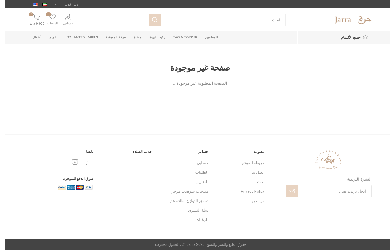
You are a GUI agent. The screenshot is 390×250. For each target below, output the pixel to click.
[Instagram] (70, 162)
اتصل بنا (253, 172)
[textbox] (218, 20)
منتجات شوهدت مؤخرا (184, 191)
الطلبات (196, 172)
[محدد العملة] (61, 4)
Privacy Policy (248, 191)
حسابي (63, 23)
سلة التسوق (193, 210)
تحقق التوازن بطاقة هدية (182, 200)
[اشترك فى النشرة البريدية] (330, 191)
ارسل (287, 191)
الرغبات (196, 219)
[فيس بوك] (81, 162)
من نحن (253, 200)
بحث (150, 20)
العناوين (197, 181)
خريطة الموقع (248, 163)
